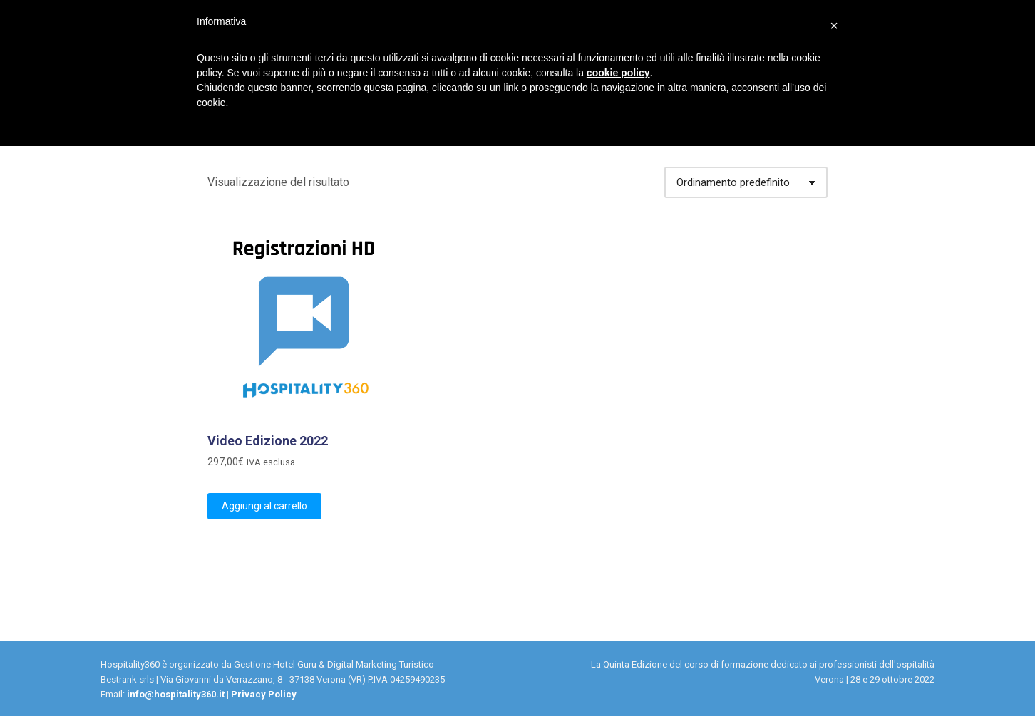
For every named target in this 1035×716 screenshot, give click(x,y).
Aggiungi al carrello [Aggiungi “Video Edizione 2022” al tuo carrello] (264, 506)
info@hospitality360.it (176, 694)
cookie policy (618, 72)
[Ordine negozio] (746, 182)
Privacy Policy (264, 694)
